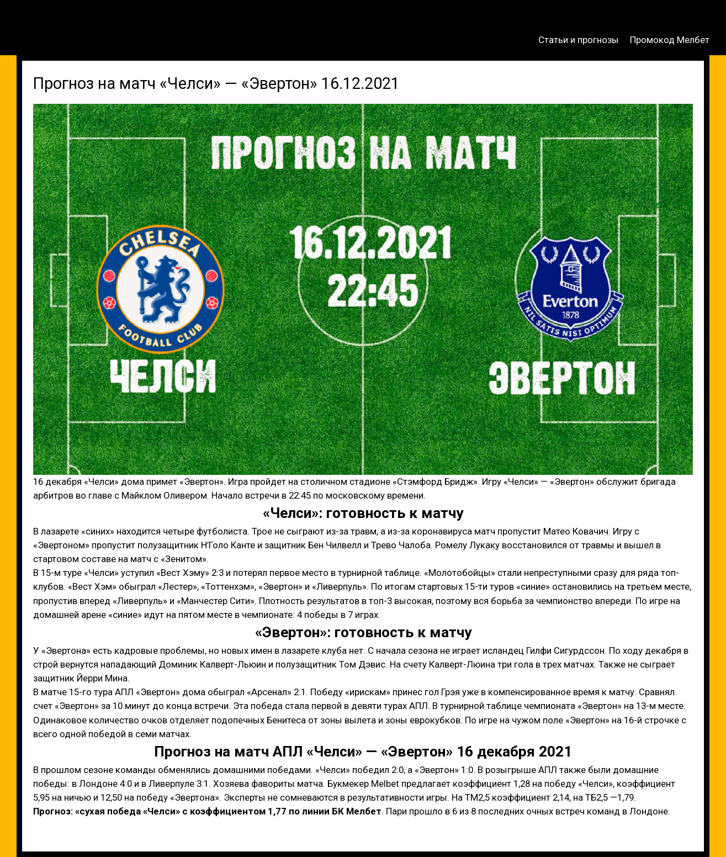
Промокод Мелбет (669, 39)
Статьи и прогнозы (578, 39)
